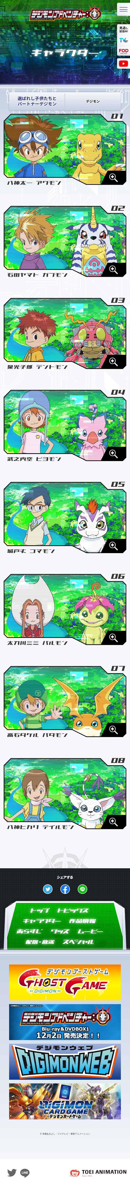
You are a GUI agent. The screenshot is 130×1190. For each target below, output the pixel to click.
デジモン (93, 104)
